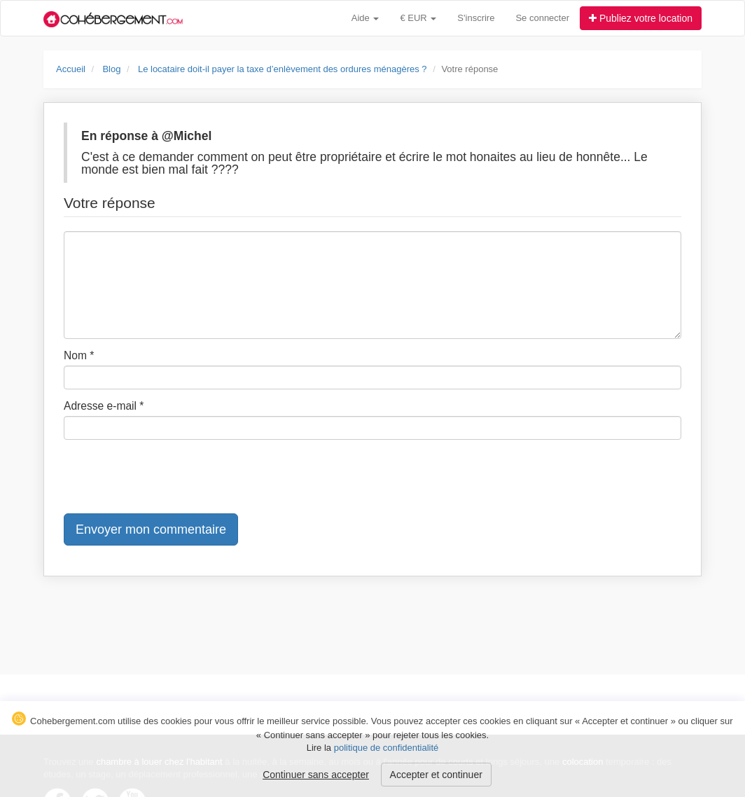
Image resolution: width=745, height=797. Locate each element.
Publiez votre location (640, 18)
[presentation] (170, 477)
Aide (365, 18)
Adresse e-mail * (104, 406)
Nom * (79, 355)
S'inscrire (475, 18)
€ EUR (418, 18)
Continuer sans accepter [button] (316, 774)
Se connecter (542, 18)
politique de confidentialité (386, 747)
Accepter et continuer (436, 774)
